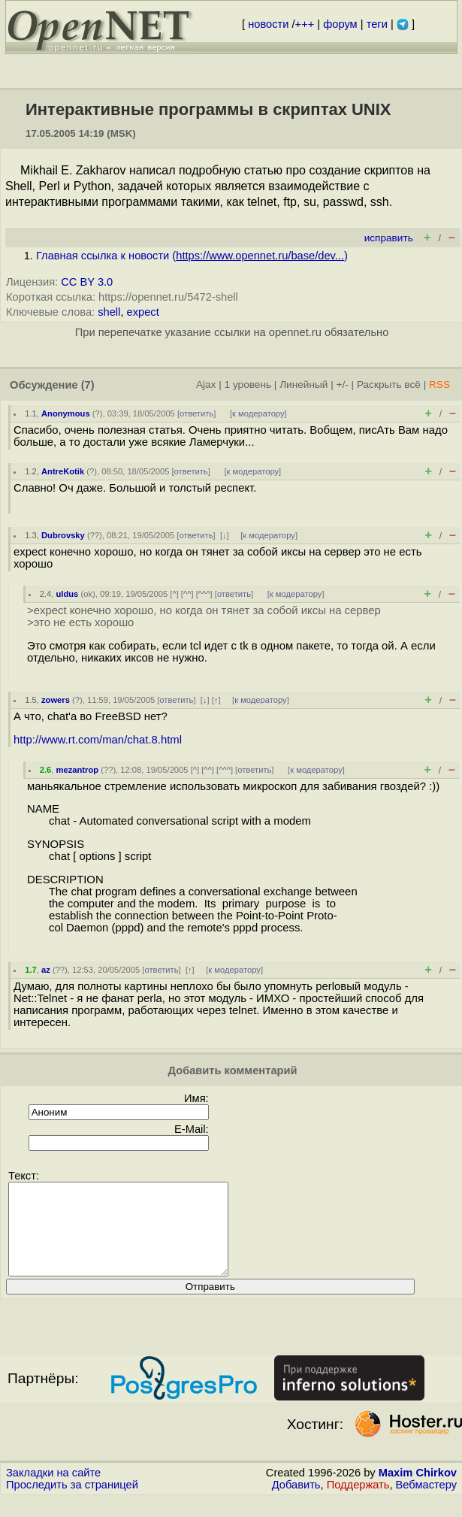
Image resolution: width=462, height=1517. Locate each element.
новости (268, 24)
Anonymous (65, 413)
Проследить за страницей (72, 1503)
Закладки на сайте (53, 1491)
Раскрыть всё (389, 384)
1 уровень (248, 384)
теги (377, 24)
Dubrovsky (63, 535)
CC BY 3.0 (87, 282)
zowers (55, 699)
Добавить (296, 1503)
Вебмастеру (426, 1503)
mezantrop (77, 769)
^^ (187, 593)
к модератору (258, 413)
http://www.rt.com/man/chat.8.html (98, 740)
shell (109, 312)
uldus (67, 593)
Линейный (303, 384)
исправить (388, 238)
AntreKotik (62, 471)
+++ (305, 24)
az (45, 969)
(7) (88, 385)
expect (143, 312)
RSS (439, 384)
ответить (196, 413)
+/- (342, 384)
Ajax (206, 384)
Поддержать (358, 1503)
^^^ (204, 593)
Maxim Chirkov (418, 1491)
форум (340, 24)
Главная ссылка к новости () (192, 256)
